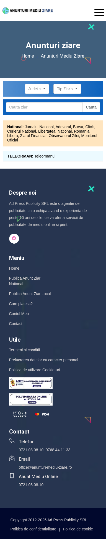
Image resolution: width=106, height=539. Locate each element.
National (65, 131)
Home (28, 56)
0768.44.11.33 (58, 450)
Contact (15, 323)
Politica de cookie (78, 529)
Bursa (78, 127)
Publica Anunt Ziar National (25, 281)
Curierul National (21, 131)
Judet (35, 89)
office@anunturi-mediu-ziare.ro (45, 467)
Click (89, 127)
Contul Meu (19, 313)
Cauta (91, 107)
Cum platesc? (21, 303)
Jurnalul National (39, 127)
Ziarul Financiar (33, 135)
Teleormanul (44, 156)
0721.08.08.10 (31, 450)
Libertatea (46, 131)
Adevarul (63, 127)
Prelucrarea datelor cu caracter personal (43, 360)
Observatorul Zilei (64, 135)
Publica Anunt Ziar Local (30, 294)
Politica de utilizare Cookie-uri (34, 370)
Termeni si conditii (24, 350)
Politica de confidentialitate (33, 529)
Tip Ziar (65, 89)
